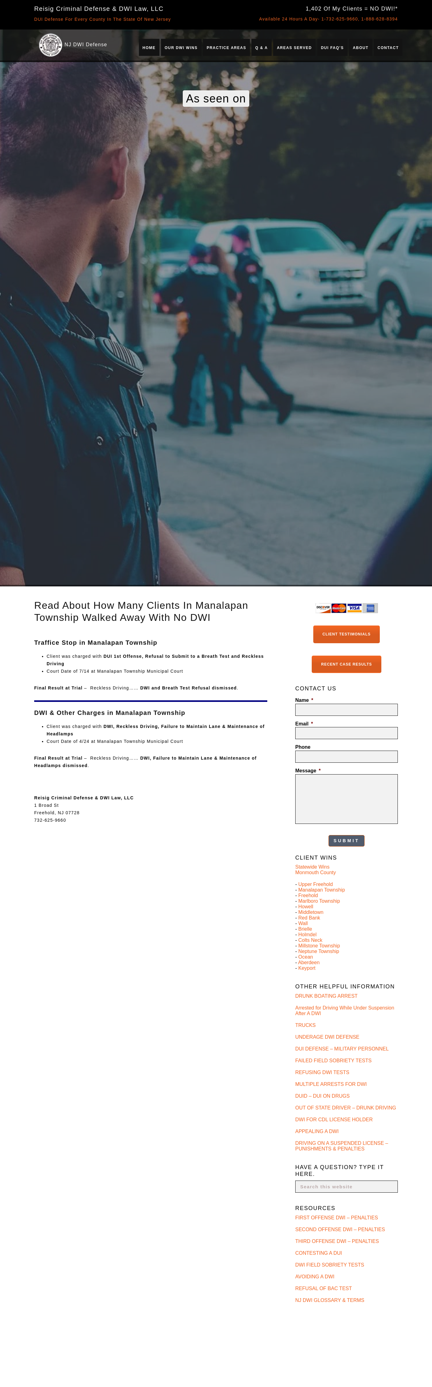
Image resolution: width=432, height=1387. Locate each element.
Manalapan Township (321, 889)
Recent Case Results (346, 664)
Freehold (308, 895)
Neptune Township (318, 951)
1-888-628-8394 (379, 18)
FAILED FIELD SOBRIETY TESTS (333, 1060)
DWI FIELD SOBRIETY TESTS (329, 1264)
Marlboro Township (319, 900)
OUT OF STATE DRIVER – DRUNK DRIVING (345, 1107)
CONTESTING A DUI (318, 1252)
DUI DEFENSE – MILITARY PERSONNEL (342, 1048)
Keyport (306, 967)
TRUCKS (305, 1024)
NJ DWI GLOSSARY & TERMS (329, 1299)
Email (304, 723)
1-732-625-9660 (339, 18)
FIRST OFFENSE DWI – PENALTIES (336, 1217)
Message (308, 770)
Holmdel (307, 934)
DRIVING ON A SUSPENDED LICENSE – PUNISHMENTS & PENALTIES (341, 1145)
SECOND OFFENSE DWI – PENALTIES (340, 1228)
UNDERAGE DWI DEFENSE (327, 1036)
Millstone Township (319, 945)
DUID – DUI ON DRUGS (322, 1095)
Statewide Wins (312, 866)
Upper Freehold (315, 884)
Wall (303, 923)
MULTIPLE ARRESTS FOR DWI (331, 1083)
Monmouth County (315, 872)
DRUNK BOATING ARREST (326, 995)
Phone (302, 746)
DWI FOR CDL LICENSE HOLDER (334, 1119)
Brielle (305, 928)
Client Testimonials (347, 634)
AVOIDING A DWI (314, 1276)
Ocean (305, 956)
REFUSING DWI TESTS (322, 1071)
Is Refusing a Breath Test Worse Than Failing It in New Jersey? (346, 1373)
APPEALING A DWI (317, 1130)
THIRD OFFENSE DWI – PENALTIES (337, 1240)
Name (304, 700)
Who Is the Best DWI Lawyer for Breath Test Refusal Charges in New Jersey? (347, 1330)
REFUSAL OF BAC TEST (323, 1287)
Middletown (311, 912)
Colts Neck (310, 939)
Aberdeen (308, 962)
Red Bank (309, 917)
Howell (305, 906)
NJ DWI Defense (86, 44)
